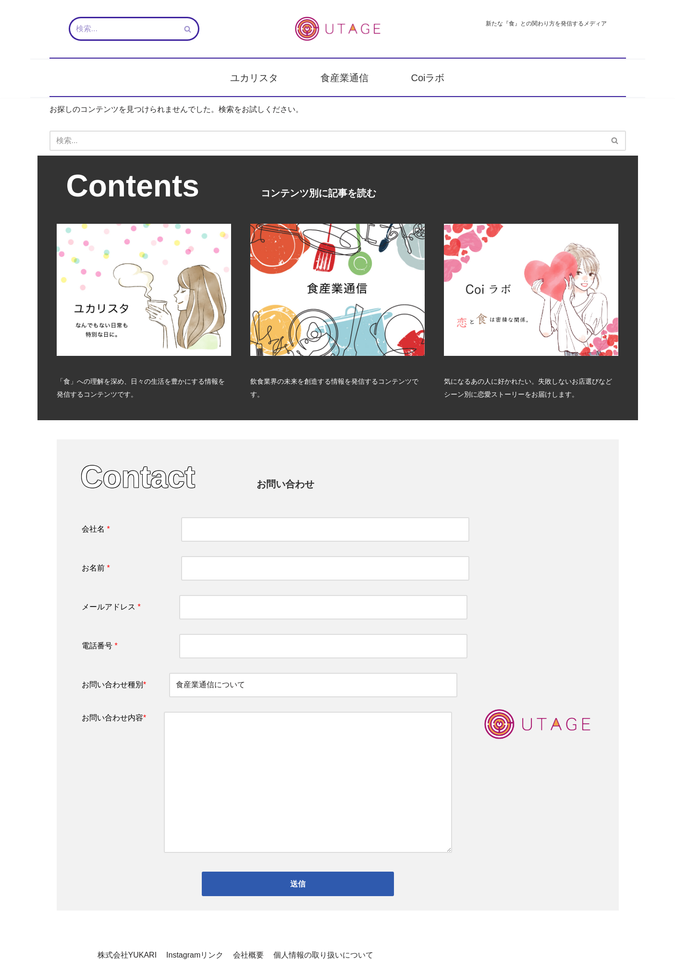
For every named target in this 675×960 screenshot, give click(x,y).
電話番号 (274, 647)
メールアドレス (274, 608)
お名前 (275, 569)
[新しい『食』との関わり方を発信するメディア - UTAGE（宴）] (337, 29)
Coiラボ (427, 78)
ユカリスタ (254, 78)
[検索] (123, 29)
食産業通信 (344, 78)
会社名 (275, 530)
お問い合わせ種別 (269, 686)
